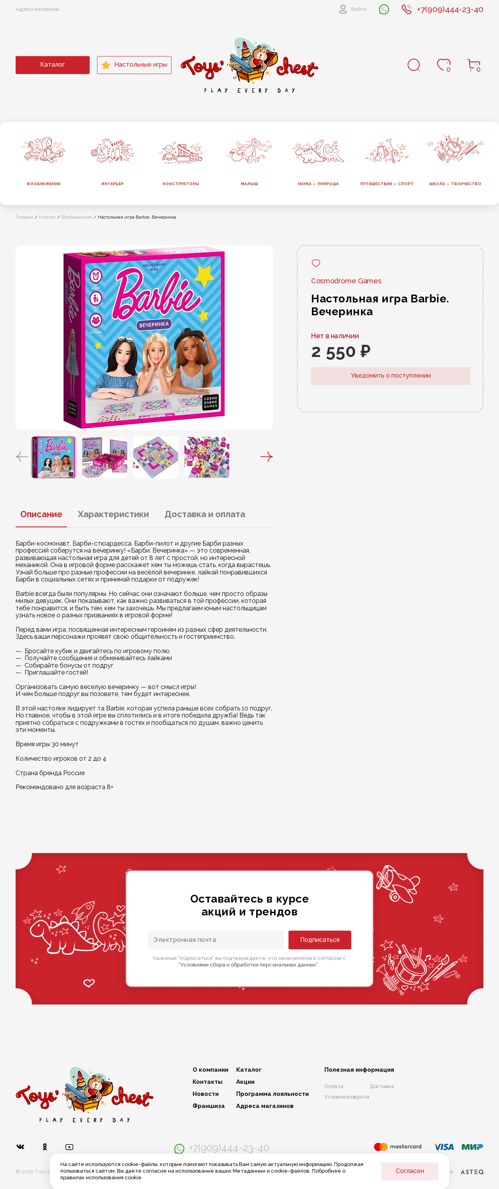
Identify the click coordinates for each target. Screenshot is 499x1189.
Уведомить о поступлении (391, 375)
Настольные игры (134, 65)
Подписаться (320, 939)
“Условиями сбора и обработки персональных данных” (249, 965)
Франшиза (209, 1106)
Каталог (52, 64)
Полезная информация (359, 1070)
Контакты (208, 1082)
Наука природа (318, 184)
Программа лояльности (272, 1094)
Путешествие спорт (387, 184)
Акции (245, 1082)
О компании (210, 1070)
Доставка (382, 1086)
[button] (22, 457)
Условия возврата (346, 1097)
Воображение (43, 184)
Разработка (453, 1172)
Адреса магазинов (37, 9)
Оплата (333, 1086)
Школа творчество (455, 184)
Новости (206, 1094)
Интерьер (112, 184)
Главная (24, 217)
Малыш (249, 184)
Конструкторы (181, 184)
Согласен (410, 1171)
